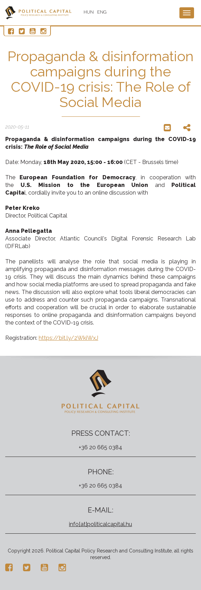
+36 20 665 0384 (100, 447)
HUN (89, 12)
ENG (102, 12)
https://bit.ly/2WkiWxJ (68, 338)
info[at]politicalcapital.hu (100, 524)
